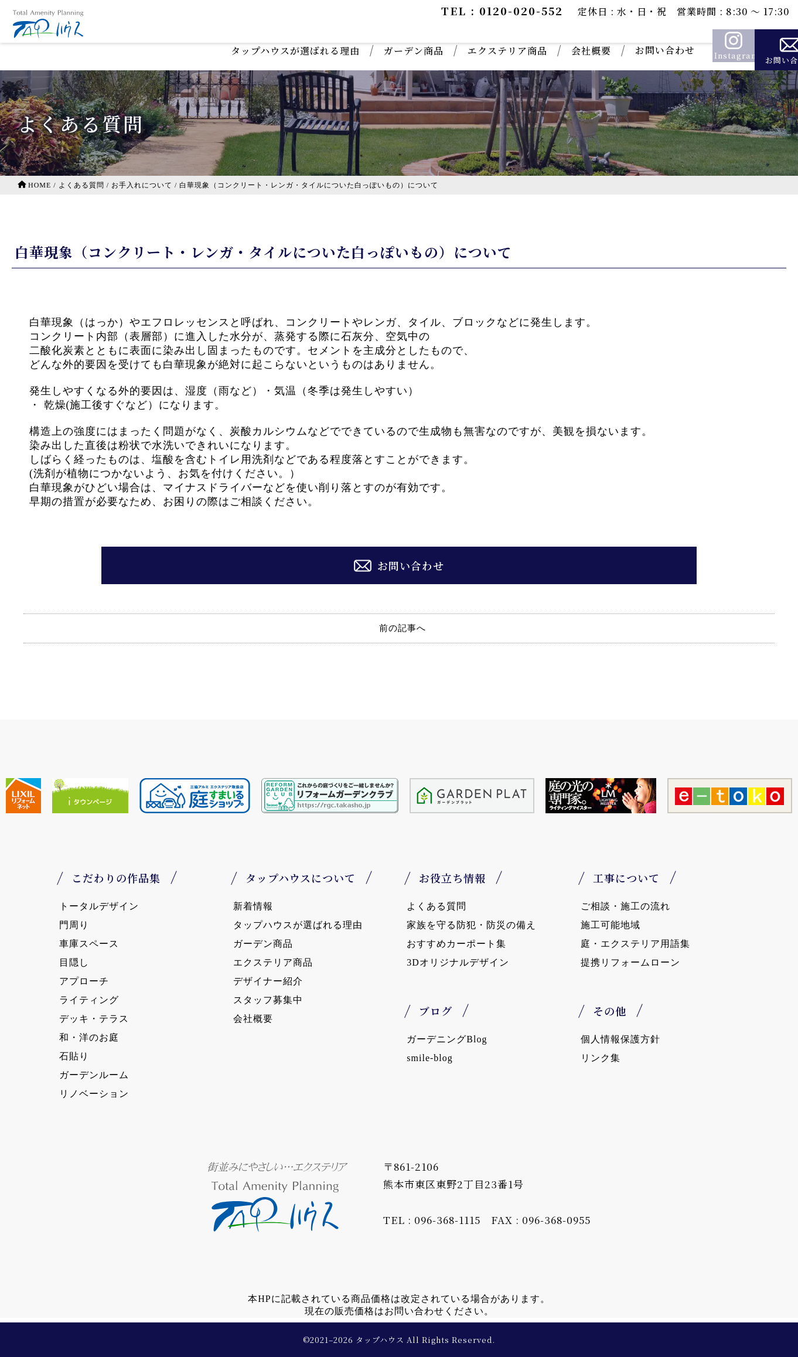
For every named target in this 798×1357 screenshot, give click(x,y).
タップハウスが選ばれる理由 (239, 50)
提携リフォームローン (630, 962)
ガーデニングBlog (447, 1039)
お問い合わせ (609, 50)
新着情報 (253, 906)
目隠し (74, 962)
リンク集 (600, 1058)
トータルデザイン (99, 906)
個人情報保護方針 (620, 1039)
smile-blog (429, 1058)
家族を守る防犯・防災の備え (471, 925)
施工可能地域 (610, 925)
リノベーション (94, 1094)
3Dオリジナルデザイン (458, 962)
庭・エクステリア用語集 (635, 944)
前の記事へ (402, 628)
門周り (74, 925)
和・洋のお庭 (89, 1037)
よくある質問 (436, 906)
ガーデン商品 (358, 50)
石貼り (74, 1056)
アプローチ (84, 981)
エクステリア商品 (452, 50)
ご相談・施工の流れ (625, 906)
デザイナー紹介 (268, 981)
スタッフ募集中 (268, 1000)
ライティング (89, 1000)
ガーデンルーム (94, 1075)
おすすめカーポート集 (456, 944)
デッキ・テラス (94, 1019)
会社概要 (535, 50)
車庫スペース (89, 944)
